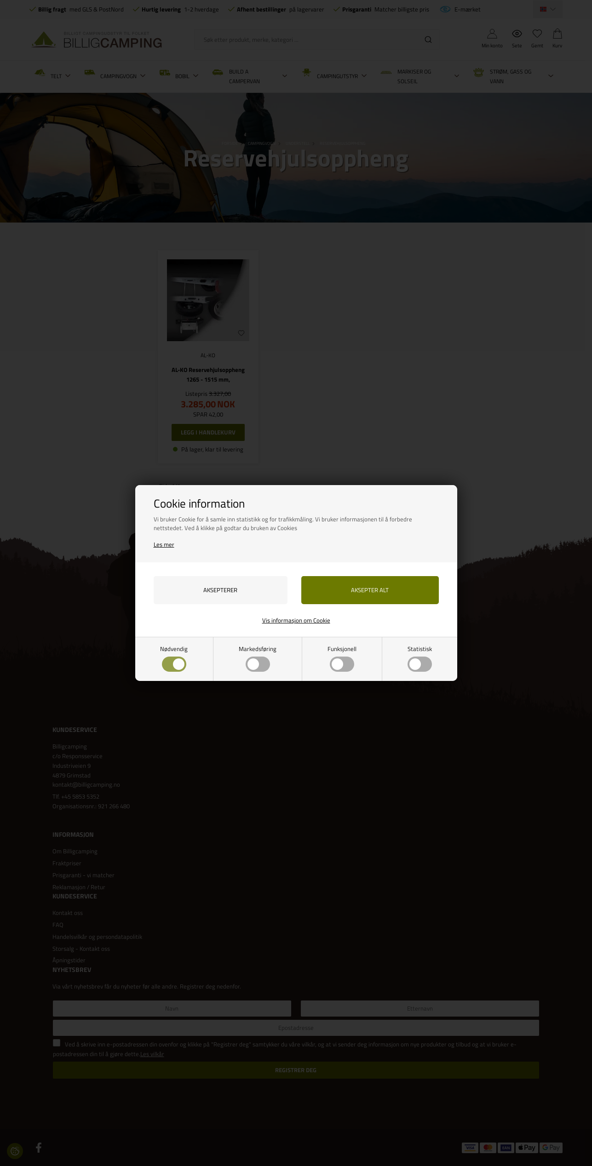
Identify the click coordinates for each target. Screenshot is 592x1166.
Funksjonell (342, 658)
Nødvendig (174, 658)
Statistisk (420, 658)
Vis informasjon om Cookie (296, 620)
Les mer (164, 544)
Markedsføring (257, 658)
